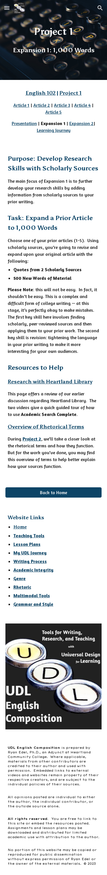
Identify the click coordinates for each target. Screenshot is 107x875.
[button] (7, 8)
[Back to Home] (54, 492)
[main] (53, 40)
